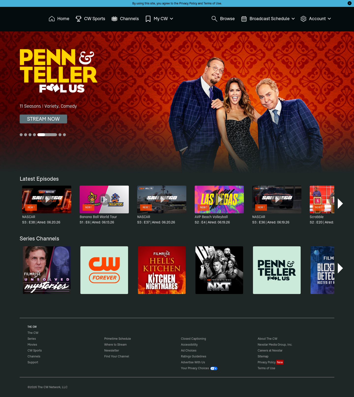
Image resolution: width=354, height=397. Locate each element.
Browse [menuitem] (223, 19)
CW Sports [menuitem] (90, 19)
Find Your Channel (116, 356)
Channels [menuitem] (125, 19)
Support (33, 362)
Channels (34, 356)
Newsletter (111, 350)
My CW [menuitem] (159, 19)
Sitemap (263, 356)
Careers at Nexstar (270, 350)
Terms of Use (212, 3)
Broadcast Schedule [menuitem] (267, 19)
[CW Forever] (104, 270)
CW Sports (35, 350)
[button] (341, 203)
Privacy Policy (188, 3)
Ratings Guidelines (193, 356)
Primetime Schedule (117, 338)
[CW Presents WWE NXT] (219, 270)
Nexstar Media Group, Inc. (275, 344)
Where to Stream (115, 344)
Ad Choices (188, 350)
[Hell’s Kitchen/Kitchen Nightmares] (161, 270)
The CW (30, 17)
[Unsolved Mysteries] (46, 270)
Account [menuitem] (315, 19)
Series (32, 338)
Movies (32, 344)
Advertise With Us (193, 362)
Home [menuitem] (59, 19)
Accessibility (189, 344)
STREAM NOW (43, 119)
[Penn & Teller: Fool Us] (276, 270)
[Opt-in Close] (350, 3)
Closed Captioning (193, 338)
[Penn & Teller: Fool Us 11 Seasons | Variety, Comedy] (177, 102)
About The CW (267, 338)
